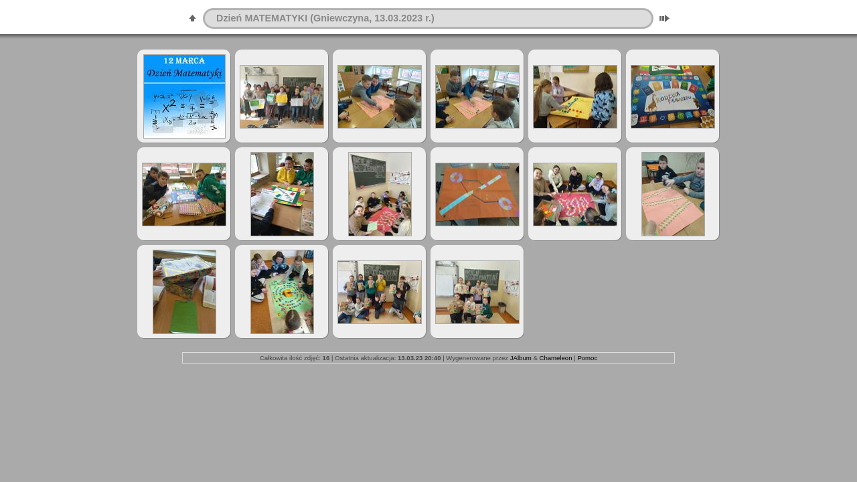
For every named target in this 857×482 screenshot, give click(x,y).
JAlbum (521, 358)
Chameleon (555, 358)
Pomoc (587, 358)
